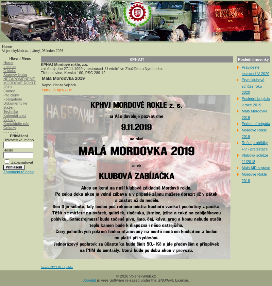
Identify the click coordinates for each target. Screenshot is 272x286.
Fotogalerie (12, 99)
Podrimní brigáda (256, 124)
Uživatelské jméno (18, 140)
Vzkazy (9, 120)
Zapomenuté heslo (18, 172)
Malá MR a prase (256, 168)
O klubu (9, 71)
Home (8, 62)
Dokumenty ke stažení (15, 105)
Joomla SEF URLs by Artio (57, 267)
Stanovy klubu (15, 75)
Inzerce (9, 67)
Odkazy (9, 128)
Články (9, 91)
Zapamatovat (22, 162)
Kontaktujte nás (16, 124)
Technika (10, 111)
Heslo (8, 150)
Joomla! (89, 280)
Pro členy (11, 95)
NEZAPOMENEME (19, 79)
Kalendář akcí (14, 115)
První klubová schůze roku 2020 (253, 86)
